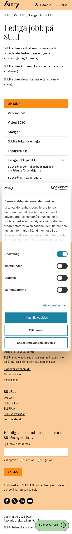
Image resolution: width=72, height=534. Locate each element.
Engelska (47, 460)
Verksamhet (17, 113)
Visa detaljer (51, 305)
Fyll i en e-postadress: (17, 444)
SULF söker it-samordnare (23, 79)
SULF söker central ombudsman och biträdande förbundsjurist (30, 168)
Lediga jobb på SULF (22, 160)
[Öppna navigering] (61, 5)
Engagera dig (17, 151)
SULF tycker (11, 403)
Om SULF (14, 104)
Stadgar (14, 132)
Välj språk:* (11, 460)
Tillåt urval (36, 330)
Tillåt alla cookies (36, 317)
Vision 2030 (16, 122)
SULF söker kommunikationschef (28, 66)
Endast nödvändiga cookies (36, 342)
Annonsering (11, 380)
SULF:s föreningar (14, 414)
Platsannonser (12, 374)
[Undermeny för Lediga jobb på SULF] (62, 160)
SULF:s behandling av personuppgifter (26, 527)
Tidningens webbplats (17, 369)
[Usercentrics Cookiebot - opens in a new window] (51, 187)
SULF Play (10, 408)
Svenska (30, 460)
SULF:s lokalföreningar (24, 141)
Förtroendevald (13, 419)
